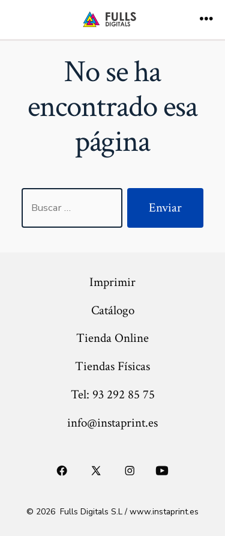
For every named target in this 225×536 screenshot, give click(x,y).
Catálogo (112, 310)
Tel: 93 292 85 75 (113, 394)
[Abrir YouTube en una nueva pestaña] (161, 471)
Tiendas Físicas (112, 366)
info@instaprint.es (112, 423)
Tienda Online (112, 338)
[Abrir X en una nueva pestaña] (96, 471)
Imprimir (112, 282)
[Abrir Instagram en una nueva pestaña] (130, 471)
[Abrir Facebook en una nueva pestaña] (62, 471)
